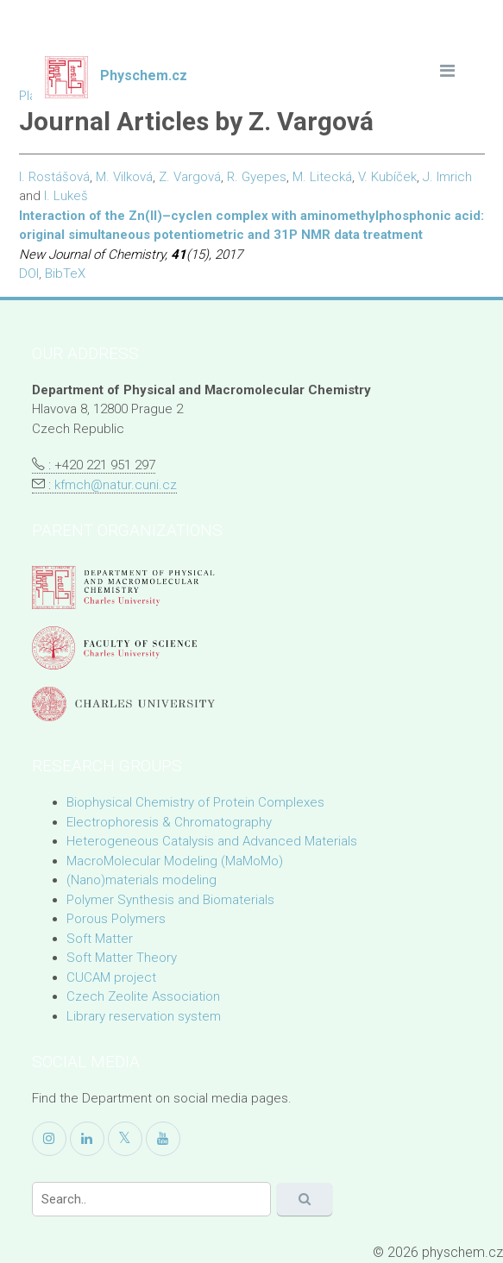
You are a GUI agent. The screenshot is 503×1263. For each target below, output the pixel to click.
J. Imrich (447, 177)
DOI (29, 273)
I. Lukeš (66, 196)
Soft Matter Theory (121, 957)
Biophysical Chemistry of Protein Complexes (195, 802)
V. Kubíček (387, 177)
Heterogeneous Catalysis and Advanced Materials (211, 841)
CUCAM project (111, 977)
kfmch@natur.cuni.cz (115, 485)
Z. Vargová (190, 177)
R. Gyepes (256, 177)
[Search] (151, 1199)
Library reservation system (143, 1016)
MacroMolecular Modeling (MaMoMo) (174, 861)
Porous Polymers (116, 919)
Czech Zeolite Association (143, 996)
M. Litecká (322, 177)
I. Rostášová (54, 177)
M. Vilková (124, 177)
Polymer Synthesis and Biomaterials (170, 900)
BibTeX (65, 273)
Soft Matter (99, 938)
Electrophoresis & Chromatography (169, 822)
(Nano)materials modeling (141, 880)
